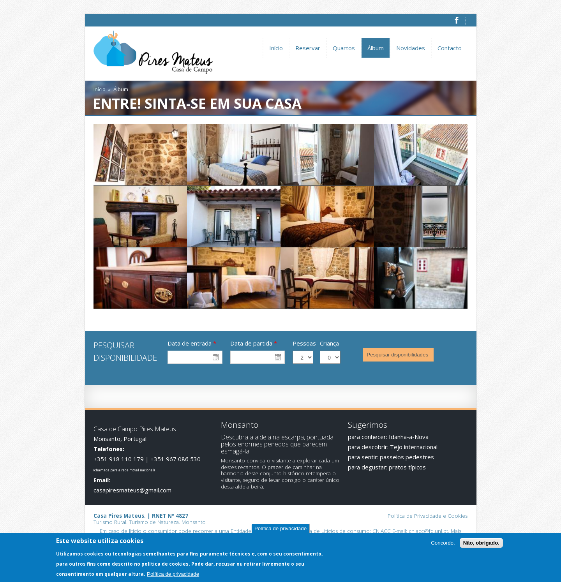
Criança (329, 343)
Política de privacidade (280, 529)
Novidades (410, 48)
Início (276, 48)
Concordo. (443, 544)
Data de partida (253, 343)
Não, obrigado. (481, 544)
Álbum (375, 48)
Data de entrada (192, 343)
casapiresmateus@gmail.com (132, 490)
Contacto (450, 48)
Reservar (307, 48)
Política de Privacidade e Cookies (428, 515)
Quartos (344, 48)
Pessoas (304, 343)
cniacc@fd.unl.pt (428, 530)
